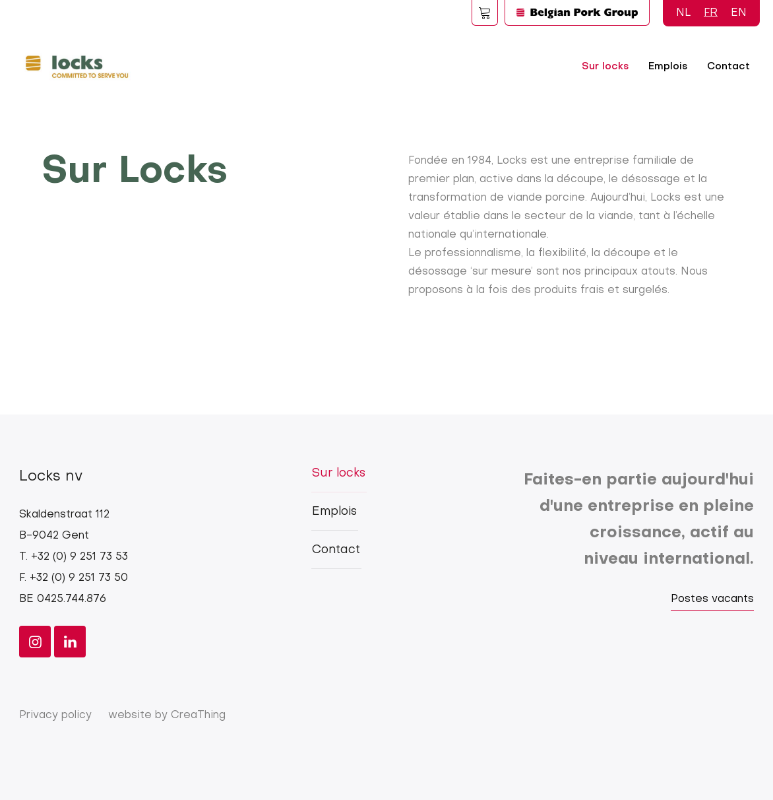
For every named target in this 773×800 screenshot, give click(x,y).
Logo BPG (577, 12)
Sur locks (605, 66)
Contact (728, 66)
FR (711, 13)
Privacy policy (55, 715)
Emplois (667, 66)
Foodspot (484, 12)
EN (739, 13)
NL (683, 13)
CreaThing (198, 715)
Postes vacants (712, 599)
